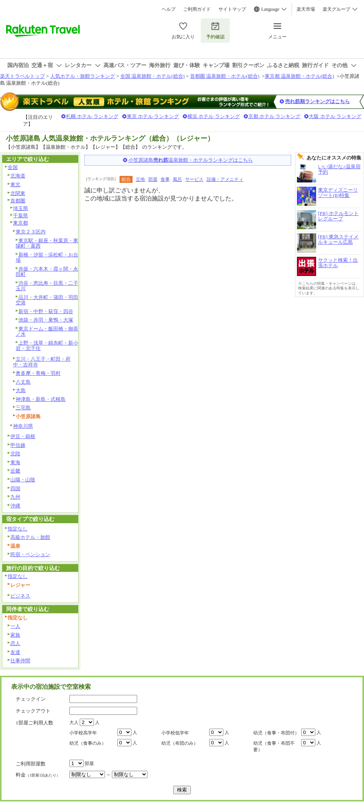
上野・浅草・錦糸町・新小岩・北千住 (47, 345)
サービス (194, 179)
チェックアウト (33, 711)
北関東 (17, 193)
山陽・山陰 (22, 480)
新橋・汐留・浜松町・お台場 (47, 257)
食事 (165, 179)
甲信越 (17, 445)
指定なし (18, 529)
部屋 (152, 179)
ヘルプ (168, 9)
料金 (38, 775)
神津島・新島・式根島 (41, 399)
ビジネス (20, 596)
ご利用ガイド (197, 9)
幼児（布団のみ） (179, 743)
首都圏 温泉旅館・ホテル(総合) (224, 76)
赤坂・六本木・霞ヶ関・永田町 (47, 272)
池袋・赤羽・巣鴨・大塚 (45, 320)
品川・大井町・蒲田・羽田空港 (47, 300)
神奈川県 (23, 426)
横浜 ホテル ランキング (213, 116)
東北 (15, 184)
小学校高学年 (83, 733)
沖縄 (15, 506)
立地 (140, 179)
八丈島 (23, 382)
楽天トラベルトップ (22, 76)
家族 (15, 635)
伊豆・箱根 (22, 436)
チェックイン (31, 699)
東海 (15, 462)
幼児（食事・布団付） (276, 733)
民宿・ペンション (30, 554)
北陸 (15, 454)
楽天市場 (306, 9)
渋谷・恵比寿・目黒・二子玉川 (47, 286)
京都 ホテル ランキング (274, 116)
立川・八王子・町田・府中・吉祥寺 (42, 362)
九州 (15, 497)
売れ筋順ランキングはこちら (317, 101)
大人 (74, 722)
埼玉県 (20, 208)
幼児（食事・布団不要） (274, 746)
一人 (15, 626)
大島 (21, 390)
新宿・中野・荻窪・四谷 (45, 311)
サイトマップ (232, 9)
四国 (15, 488)
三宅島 (23, 408)
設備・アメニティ (225, 179)
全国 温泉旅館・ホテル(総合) (152, 76)
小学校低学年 (175, 733)
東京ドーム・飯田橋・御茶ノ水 (47, 331)
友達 (15, 652)
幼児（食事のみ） (87, 743)
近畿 (15, 471)
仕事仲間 (20, 660)
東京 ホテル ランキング (153, 116)
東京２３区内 (31, 232)
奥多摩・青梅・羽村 (38, 373)
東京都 (20, 223)
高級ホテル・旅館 (30, 537)
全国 (13, 167)
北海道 (17, 176)
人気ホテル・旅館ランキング (82, 76)
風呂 (177, 179)
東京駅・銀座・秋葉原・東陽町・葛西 (47, 243)
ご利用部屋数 (31, 764)
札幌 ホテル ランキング (92, 116)
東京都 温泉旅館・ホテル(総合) (299, 76)
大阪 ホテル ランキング (335, 116)
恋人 (15, 643)
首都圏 (17, 201)
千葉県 (20, 215)
